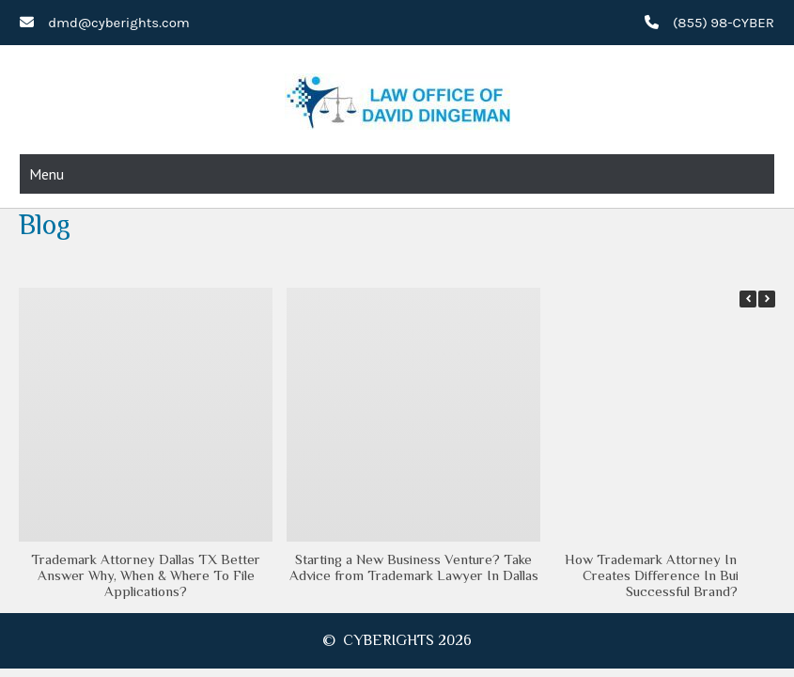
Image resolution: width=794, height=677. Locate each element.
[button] (766, 299)
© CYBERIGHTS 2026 (397, 640)
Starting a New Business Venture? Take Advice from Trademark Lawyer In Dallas (413, 567)
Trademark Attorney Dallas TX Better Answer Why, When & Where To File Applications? (145, 575)
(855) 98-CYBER (723, 22)
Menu (46, 174)
